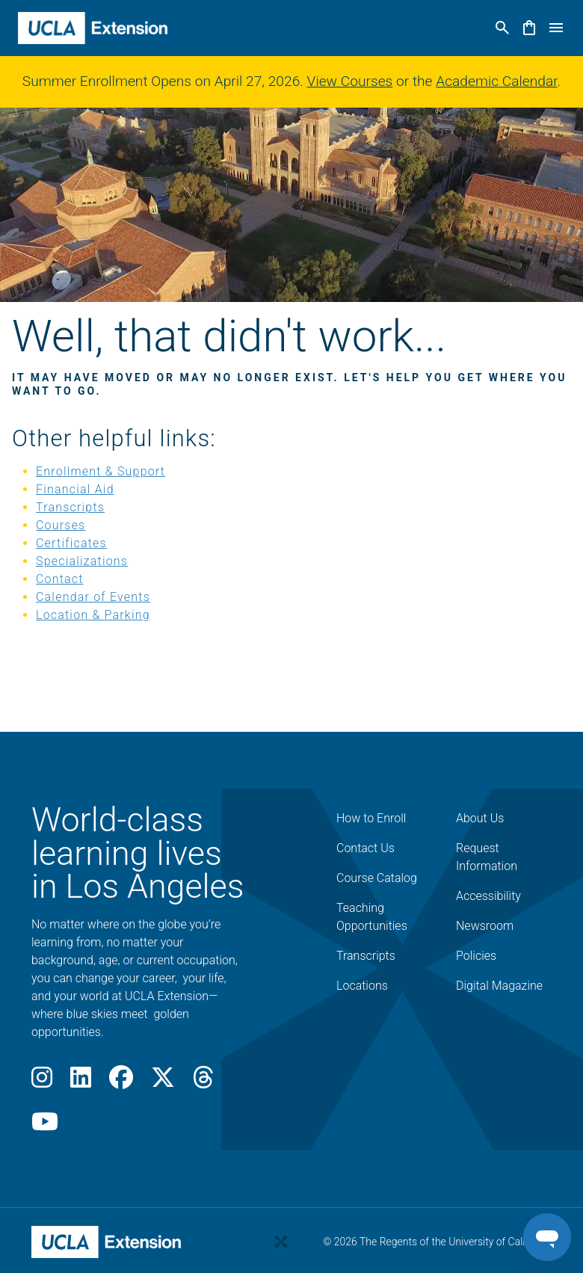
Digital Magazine (499, 985)
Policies (476, 956)
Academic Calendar (496, 81)
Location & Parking (93, 615)
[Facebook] (121, 1082)
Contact (60, 579)
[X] (163, 1082)
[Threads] (203, 1082)
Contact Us (365, 848)
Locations (362, 985)
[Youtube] (44, 1126)
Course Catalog (376, 878)
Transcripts (70, 507)
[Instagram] (41, 1082)
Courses (60, 525)
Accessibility (488, 896)
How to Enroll (371, 818)
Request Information (486, 857)
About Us (480, 818)
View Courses (350, 81)
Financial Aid (75, 489)
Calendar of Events (93, 597)
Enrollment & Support (100, 471)
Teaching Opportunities (371, 917)
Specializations (82, 561)
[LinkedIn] (80, 1082)
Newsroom (484, 926)
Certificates (71, 543)
